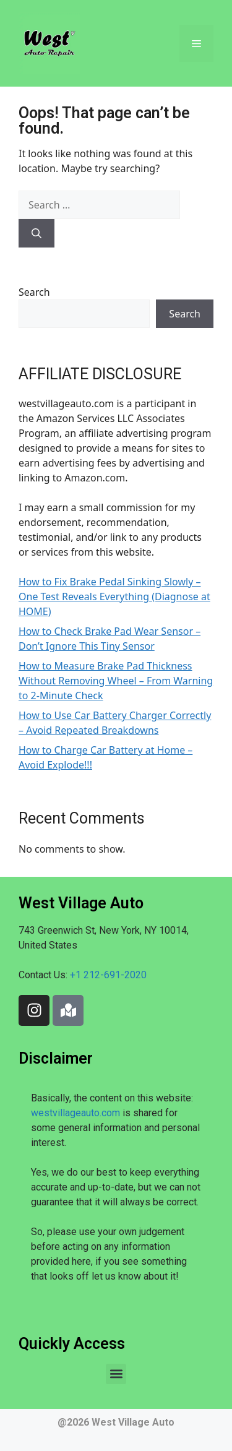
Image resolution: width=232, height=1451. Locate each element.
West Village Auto (133, 1422)
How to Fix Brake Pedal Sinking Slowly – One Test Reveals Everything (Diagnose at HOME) (114, 596)
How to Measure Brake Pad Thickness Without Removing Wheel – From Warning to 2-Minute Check (116, 680)
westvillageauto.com (75, 1113)
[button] (116, 1374)
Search (34, 292)
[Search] (36, 233)
